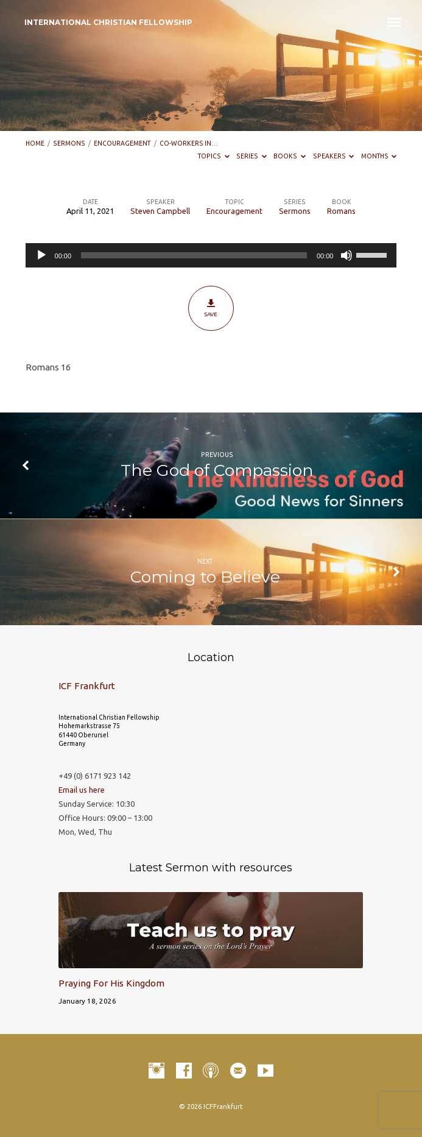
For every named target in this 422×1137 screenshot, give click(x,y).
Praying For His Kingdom (111, 983)
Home (35, 143)
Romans (341, 211)
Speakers (333, 156)
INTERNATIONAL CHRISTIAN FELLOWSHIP (108, 22)
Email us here (81, 789)
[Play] (41, 255)
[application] (211, 255)
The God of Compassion (217, 470)
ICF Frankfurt (86, 686)
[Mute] (346, 255)
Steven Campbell (160, 211)
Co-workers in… (189, 143)
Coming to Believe (205, 577)
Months (379, 156)
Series (251, 156)
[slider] (194, 255)
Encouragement (122, 143)
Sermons (69, 143)
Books (289, 156)
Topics (214, 156)
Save (211, 308)
